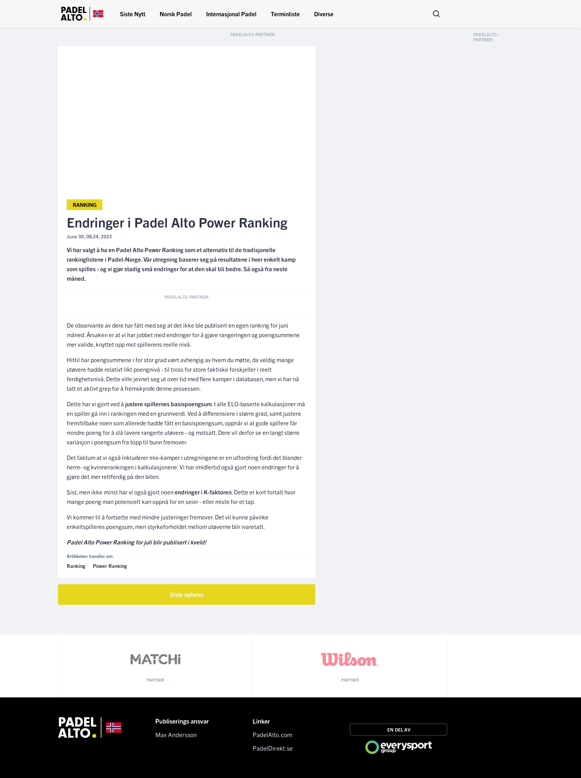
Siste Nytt (132, 13)
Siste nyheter (187, 594)
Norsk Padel (176, 13)
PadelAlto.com (272, 734)
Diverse (324, 13)
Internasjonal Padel (231, 13)
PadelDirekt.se (273, 747)
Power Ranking (110, 565)
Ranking (85, 204)
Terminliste (285, 13)
